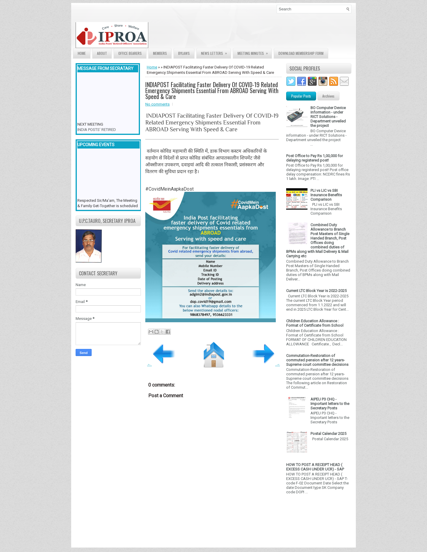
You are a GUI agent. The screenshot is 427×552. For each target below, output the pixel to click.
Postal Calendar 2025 (328, 433)
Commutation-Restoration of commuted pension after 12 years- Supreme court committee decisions (317, 360)
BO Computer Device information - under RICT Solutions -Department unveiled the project (328, 117)
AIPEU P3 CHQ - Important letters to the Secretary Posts (329, 403)
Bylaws (184, 53)
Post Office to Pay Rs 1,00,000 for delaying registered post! (314, 158)
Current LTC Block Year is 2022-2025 (316, 290)
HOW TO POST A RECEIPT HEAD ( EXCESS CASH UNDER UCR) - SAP (315, 466)
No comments (157, 104)
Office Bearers (130, 53)
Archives (328, 95)
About (102, 53)
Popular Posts (301, 95)
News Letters (216, 52)
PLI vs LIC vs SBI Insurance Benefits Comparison (326, 195)
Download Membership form (301, 53)
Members (160, 53)
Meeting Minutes (255, 52)
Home (82, 53)
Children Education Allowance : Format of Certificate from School (314, 323)
